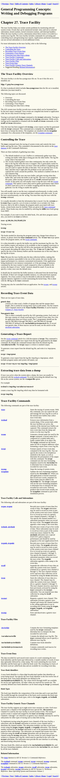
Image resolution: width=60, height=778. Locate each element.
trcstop (54, 284)
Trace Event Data (11, 63)
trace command (49, 207)
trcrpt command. (31, 239)
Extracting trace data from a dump (17, 55)
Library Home (40, 4)
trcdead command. (20, 377)
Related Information (27, 67)
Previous (5, 4)
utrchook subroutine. (12, 327)
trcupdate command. (45, 133)
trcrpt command (12, 339)
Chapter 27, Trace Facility (14, 310)
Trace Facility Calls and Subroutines (18, 59)
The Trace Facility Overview (15, 47)
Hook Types (5, 689)
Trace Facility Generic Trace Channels (18, 65)
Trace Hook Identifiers (9, 670)
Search (55, 4)
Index (31, 4)
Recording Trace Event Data (15, 51)
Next (11, 4)
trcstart (46, 284)
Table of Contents (21, 4)
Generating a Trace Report (14, 53)
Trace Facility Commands (14, 57)
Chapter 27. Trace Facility (20, 22)
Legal (49, 4)
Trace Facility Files (12, 61)
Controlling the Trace (12, 49)
